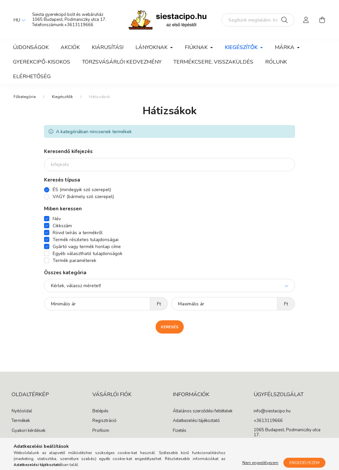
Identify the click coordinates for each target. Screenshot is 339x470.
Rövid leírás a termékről (78, 233)
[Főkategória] (25, 96)
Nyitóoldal (22, 411)
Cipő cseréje (23, 440)
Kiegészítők (62, 96)
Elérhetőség (32, 76)
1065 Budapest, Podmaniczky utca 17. (69, 20)
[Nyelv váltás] (17, 19)
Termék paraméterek (74, 260)
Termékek (21, 421)
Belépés (100, 411)
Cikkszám (62, 226)
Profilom (100, 431)
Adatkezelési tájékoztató (196, 421)
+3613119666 (78, 25)
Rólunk (276, 62)
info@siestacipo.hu (272, 411)
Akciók (70, 47)
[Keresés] (284, 19)
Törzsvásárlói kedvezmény (122, 62)
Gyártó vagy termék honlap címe (87, 246)
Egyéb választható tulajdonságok (87, 253)
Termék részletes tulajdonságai (86, 239)
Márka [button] (285, 47)
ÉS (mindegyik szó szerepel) (82, 189)
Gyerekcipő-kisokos (41, 62)
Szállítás (181, 440)
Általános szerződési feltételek (202, 411)
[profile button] (306, 19)
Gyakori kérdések (28, 431)
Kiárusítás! (107, 47)
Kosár (98, 440)
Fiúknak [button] (197, 47)
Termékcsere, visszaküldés (213, 62)
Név (57, 219)
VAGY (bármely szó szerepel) (83, 196)
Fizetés (179, 431)
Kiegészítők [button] (242, 47)
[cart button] (322, 19)
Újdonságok (31, 47)
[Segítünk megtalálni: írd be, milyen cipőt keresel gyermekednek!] (257, 19)
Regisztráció (104, 421)
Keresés (169, 327)
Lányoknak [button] (152, 47)
